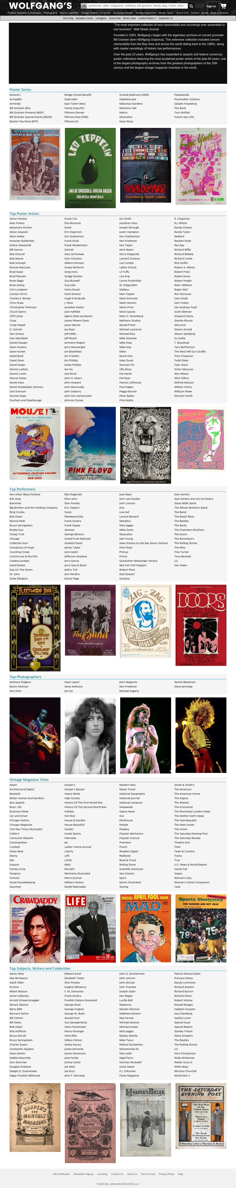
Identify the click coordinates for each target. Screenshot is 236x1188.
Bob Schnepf (17, 263)
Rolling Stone (127, 864)
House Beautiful (75, 824)
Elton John (71, 499)
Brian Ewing (17, 285)
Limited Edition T (147, 18)
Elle (12, 860)
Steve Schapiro (183, 1035)
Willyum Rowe (183, 391)
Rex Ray (179, 245)
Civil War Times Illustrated (26, 829)
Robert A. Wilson (184, 267)
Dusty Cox (71, 218)
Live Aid (124, 512)
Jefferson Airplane (76, 556)
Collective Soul (19, 543)
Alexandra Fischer (21, 227)
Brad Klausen (18, 276)
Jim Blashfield (73, 351)
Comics (195, 12)
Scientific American (131, 869)
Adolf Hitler (17, 982)
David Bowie (17, 565)
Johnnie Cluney (74, 400)
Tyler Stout (181, 365)
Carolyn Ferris (18, 294)
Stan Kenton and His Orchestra (193, 499)
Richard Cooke (183, 258)
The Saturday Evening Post (191, 833)
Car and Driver (19, 816)
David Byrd (16, 356)
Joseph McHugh (129, 227)
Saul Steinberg (183, 1013)
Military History (74, 882)
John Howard (73, 382)
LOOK (68, 860)
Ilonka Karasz (73, 1044)
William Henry (183, 387)
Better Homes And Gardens (27, 798)
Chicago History (19, 820)
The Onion (180, 829)
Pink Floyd (125, 547)
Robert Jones (182, 276)
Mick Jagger (126, 525)
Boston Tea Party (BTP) (24, 121)
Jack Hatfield (72, 311)
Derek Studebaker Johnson (26, 387)
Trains (178, 855)
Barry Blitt (16, 1009)
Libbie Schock (128, 267)
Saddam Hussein (184, 1009)
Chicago (15, 538)
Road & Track (127, 860)
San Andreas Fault (185, 307)
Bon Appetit (17, 802)
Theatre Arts (182, 842)
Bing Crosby (17, 512)
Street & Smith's (184, 785)
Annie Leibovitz (19, 996)
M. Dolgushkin (128, 285)
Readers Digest (128, 851)
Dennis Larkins (19, 369)
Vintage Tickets (89, 12)
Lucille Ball (126, 1000)
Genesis (69, 530)
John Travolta (127, 987)
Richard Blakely (183, 254)
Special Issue (182, 1022)
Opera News (127, 811)
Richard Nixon (183, 996)
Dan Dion (15, 691)
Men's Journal (73, 878)
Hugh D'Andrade (75, 298)
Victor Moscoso (183, 369)
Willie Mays (181, 1066)
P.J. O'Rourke (127, 1071)
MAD (68, 864)
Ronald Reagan (183, 1004)
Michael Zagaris (129, 691)
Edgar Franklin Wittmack (25, 1075)
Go (191, 6)
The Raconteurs (184, 538)
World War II (182, 1075)
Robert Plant (127, 569)
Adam (13, 785)
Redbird (179, 236)
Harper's (70, 785)
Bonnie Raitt (17, 521)
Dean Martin (17, 1053)
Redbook (125, 855)
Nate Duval (126, 360)
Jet (66, 842)
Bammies (15, 503)
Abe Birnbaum (19, 978)
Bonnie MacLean (20, 267)
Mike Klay (125, 347)
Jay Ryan (70, 329)
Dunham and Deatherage (25, 400)
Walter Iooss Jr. (183, 1062)
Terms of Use (148, 1174)
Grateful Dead (73, 543)
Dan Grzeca (17, 334)
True (177, 860)
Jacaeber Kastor (84, 18)
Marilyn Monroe (129, 1009)
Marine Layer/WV (69, 12)
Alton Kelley (17, 236)
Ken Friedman (128, 241)
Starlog (123, 886)
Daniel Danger (18, 342)
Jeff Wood (71, 338)
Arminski (15, 103)
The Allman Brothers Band (190, 507)
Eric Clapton (72, 507)
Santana (124, 578)
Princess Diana (183, 978)
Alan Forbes (17, 223)
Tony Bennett (182, 556)
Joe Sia (69, 369)
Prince (123, 556)
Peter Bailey (126, 396)
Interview (70, 838)
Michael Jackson (129, 1022)
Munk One (126, 356)
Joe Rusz (70, 1071)
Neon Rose (126, 121)
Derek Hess (17, 382)
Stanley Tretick (183, 1031)
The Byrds (180, 525)
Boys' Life (15, 807)
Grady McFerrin (74, 267)
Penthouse (126, 820)
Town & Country (184, 851)
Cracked (15, 847)
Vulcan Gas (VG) (184, 117)
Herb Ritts (71, 1035)
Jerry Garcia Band (75, 565)
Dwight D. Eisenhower (23, 1071)
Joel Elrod (70, 373)
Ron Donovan (182, 294)
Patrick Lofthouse (130, 382)
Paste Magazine (129, 1075)
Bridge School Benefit (78, 95)
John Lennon (127, 503)
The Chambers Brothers (189, 530)
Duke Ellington (19, 578)
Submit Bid (115, 18)
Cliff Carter (16, 316)
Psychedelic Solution (187, 99)
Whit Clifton (181, 378)
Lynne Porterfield (130, 280)
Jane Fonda (72, 1058)
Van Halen (180, 565)
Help (180, 1174)
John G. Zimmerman (132, 973)
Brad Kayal (16, 272)
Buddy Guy (16, 530)
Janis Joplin (71, 552)
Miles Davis (126, 530)
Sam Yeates (181, 303)
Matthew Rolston (130, 1013)
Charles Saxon (18, 1044)
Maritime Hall (127, 108)
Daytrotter (71, 99)
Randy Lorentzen (184, 982)
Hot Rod (70, 816)
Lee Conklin (126, 263)
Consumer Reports (21, 838)
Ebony (13, 855)
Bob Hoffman (18, 1031)
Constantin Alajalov (22, 1049)
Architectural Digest (22, 789)
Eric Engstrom (73, 232)
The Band (180, 512)
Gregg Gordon (73, 276)
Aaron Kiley (17, 973)
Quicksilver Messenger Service (138, 561)
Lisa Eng (124, 276)
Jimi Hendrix (72, 574)
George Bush (73, 1004)
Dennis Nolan (18, 378)
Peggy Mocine (128, 391)
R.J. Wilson (180, 223)
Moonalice (126, 117)
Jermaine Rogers (75, 342)
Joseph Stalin (127, 991)
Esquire (14, 864)
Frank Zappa (72, 525)
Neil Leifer (125, 1053)
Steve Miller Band (185, 503)
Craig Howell (17, 325)
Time (177, 847)
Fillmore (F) (71, 121)
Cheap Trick (17, 534)
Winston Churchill (185, 1071)
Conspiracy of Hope (22, 547)
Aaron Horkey (18, 218)
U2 (176, 561)
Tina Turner (181, 552)
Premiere (125, 842)
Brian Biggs (17, 280)
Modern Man (127, 785)
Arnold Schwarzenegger (24, 1000)
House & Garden (75, 820)
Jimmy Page (72, 578)
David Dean (17, 360)
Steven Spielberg (184, 334)
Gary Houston (73, 258)
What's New (129, 18)
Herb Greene (73, 294)
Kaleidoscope (127, 99)
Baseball (15, 793)
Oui (121, 816)
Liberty (69, 851)
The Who (179, 547)
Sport (122, 878)
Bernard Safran (19, 1013)
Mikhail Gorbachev (131, 1044)
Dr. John (15, 574)
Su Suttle (179, 338)
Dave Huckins (18, 347)
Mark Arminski (128, 298)
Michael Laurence (130, 329)
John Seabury (73, 391)
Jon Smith (125, 218)
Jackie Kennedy (74, 1049)
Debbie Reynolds (20, 1058)
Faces (68, 512)
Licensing (102, 1174)
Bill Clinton (16, 1018)
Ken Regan (126, 996)
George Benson (74, 534)
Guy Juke (70, 285)
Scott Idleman (183, 311)
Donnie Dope (18, 396)
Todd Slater (181, 360)
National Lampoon (131, 802)
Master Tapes (166, 12)
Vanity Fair (180, 869)
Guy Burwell (72, 280)
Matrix (123, 112)
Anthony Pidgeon (20, 682)
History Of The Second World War (86, 807)
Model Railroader (75, 886)
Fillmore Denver (74, 112)
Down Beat (16, 851)
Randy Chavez (183, 227)
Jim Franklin (72, 356)
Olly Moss (125, 369)
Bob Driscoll (17, 254)
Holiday (69, 811)
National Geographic (132, 793)
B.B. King (15, 499)
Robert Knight (183, 280)
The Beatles (181, 521)
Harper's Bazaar (75, 789)
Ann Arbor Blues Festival (25, 494)
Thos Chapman (183, 356)
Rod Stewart (127, 574)
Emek (68, 227)
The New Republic (185, 820)
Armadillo (16, 99)
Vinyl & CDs (182, 12)
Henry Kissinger (74, 1031)
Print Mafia (126, 400)
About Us (132, 1174)
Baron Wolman (19, 686)
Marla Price (126, 307)
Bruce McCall (18, 1035)
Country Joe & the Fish (23, 556)
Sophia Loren (182, 1018)
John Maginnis (128, 682)
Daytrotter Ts (166, 18)
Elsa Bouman (73, 223)
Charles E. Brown (20, 298)
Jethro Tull (71, 569)
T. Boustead (181, 342)
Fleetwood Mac (74, 516)
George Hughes (74, 1009)
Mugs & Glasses (219, 12)
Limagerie (101, 18)
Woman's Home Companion (192, 882)
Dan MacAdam (19, 338)
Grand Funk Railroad (77, 538)
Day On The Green (21, 569)
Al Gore (14, 987)
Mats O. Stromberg (131, 316)
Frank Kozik (72, 241)
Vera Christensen (185, 1053)
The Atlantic (181, 802)
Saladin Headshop (185, 103)
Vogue (178, 873)
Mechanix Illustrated (77, 873)
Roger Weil (181, 289)
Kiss (121, 507)
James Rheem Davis (77, 320)
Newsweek (126, 807)
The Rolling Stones (185, 543)
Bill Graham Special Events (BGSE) (31, 117)
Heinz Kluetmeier (75, 1027)
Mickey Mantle (128, 1035)
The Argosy (181, 798)
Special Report (183, 1027)
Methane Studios (130, 320)
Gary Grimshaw (74, 254)
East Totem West (75, 103)
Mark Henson (127, 303)
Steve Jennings (183, 686)
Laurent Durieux (129, 258)
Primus (123, 552)
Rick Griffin (181, 263)
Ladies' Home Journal (78, 847)
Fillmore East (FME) (76, 117)
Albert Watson (18, 991)
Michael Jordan (128, 1027)
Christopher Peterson (23, 307)
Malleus (124, 289)
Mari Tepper (127, 294)
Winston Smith (183, 396)
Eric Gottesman (74, 236)
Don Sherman (18, 1062)
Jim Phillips (71, 360)
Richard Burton (183, 991)
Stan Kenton (182, 494)
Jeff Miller (70, 334)
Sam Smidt (181, 298)
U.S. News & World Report (190, 864)
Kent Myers (126, 249)
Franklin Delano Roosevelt (81, 1000)
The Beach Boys (184, 516)
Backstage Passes (123, 12)
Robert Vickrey (183, 1000)
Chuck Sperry (18, 311)
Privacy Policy (166, 1174)
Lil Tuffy (124, 272)
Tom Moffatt (182, 112)
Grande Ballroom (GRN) (134, 95)
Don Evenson (18, 391)
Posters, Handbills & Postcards (24, 12)
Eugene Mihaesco (75, 987)
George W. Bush (75, 1013)
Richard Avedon (184, 987)
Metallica (125, 521)
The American (183, 789)
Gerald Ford (72, 1018)
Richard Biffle (182, 249)
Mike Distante (128, 338)
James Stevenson (75, 1053)
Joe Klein (70, 1066)
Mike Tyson (126, 1040)
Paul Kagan (126, 387)
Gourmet (15, 886)
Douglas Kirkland (20, 1066)
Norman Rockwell (130, 1062)
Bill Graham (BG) (20, 108)
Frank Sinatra (73, 521)
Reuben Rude (182, 241)
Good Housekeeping (22, 882)
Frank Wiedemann (76, 245)
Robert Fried (182, 272)
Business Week (19, 811)
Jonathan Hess (128, 223)
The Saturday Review (187, 838)
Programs (105, 12)
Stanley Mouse (183, 320)
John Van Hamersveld (78, 396)
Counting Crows (20, 552)
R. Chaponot (182, 218)
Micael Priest (127, 325)
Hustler (69, 829)
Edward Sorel (73, 973)
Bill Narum (16, 249)
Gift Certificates (61, 1174)
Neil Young (126, 538)
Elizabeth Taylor (74, 978)
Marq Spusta (127, 311)
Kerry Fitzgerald (129, 254)
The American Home (187, 793)
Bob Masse (16, 258)
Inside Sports (73, 833)
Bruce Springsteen (21, 525)
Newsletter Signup (83, 1174)
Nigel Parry (126, 1058)
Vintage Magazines (146, 12)
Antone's (15, 95)
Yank (177, 886)
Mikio (122, 351)
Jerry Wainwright (75, 347)
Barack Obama (19, 1004)
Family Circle (17, 869)
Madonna (125, 1004)
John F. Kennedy (75, 1075)
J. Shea (69, 303)
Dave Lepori (72, 682)
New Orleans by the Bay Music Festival (143, 543)
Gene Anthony (74, 686)
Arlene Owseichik (20, 245)
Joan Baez (125, 494)
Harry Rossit (72, 289)
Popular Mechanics (131, 833)
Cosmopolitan (18, 842)
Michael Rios (127, 334)
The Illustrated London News (192, 811)
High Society (72, 798)
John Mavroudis (74, 387)
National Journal (129, 798)
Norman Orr (127, 365)
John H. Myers (73, 378)
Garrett (69, 249)
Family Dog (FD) (74, 108)
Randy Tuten (182, 232)
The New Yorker (184, 824)
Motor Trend (127, 789)
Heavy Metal (72, 793)
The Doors (180, 534)
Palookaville (181, 95)
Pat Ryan (125, 378)
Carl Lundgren (18, 289)
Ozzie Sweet (127, 1066)
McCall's (70, 869)
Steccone (180, 325)
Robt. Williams (183, 285)
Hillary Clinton (73, 1040)
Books (205, 12)
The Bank (180, 108)
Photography (51, 12)
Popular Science (129, 838)
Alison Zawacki (19, 232)
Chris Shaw (16, 303)
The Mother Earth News (189, 816)
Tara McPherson (184, 347)
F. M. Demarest (74, 991)
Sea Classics (126, 873)
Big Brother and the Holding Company (33, 507)
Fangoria (15, 873)
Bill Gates (15, 1022)
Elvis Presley (72, 503)
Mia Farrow (126, 1018)
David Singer (17, 365)
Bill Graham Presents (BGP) (27, 112)
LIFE (67, 855)
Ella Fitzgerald (73, 494)
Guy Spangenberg (76, 1022)
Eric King (68, 18)
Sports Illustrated (130, 882)
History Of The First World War (84, 802)
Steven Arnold (183, 329)
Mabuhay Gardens (131, 103)
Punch (123, 847)
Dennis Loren (18, 373)
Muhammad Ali (129, 1049)
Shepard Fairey (183, 316)
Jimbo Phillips (73, 365)
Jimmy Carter (73, 1062)
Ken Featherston (129, 236)
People (123, 824)
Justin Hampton (129, 232)
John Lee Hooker (129, 499)
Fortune (15, 878)
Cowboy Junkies (19, 561)
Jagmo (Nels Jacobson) (78, 316)
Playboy (124, 829)
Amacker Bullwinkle (22, 241)
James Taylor (73, 547)
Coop (13, 320)
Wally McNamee (184, 1058)
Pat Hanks (125, 373)
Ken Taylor (126, 245)
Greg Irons (71, 272)
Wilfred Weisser (184, 382)
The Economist (183, 807)
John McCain (127, 982)
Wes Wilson (181, 373)
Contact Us (117, 1174)
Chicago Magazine (21, 824)
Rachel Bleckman (185, 682)
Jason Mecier (73, 325)
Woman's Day (182, 878)
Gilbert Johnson (74, 263)
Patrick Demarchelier (187, 973)
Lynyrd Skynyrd (129, 516)
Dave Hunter (17, 351)
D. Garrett (16, 329)
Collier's (15, 833)
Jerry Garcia (72, 561)
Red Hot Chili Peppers (133, 565)
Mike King (125, 342)
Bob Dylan (16, 516)
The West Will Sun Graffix (190, 351)
